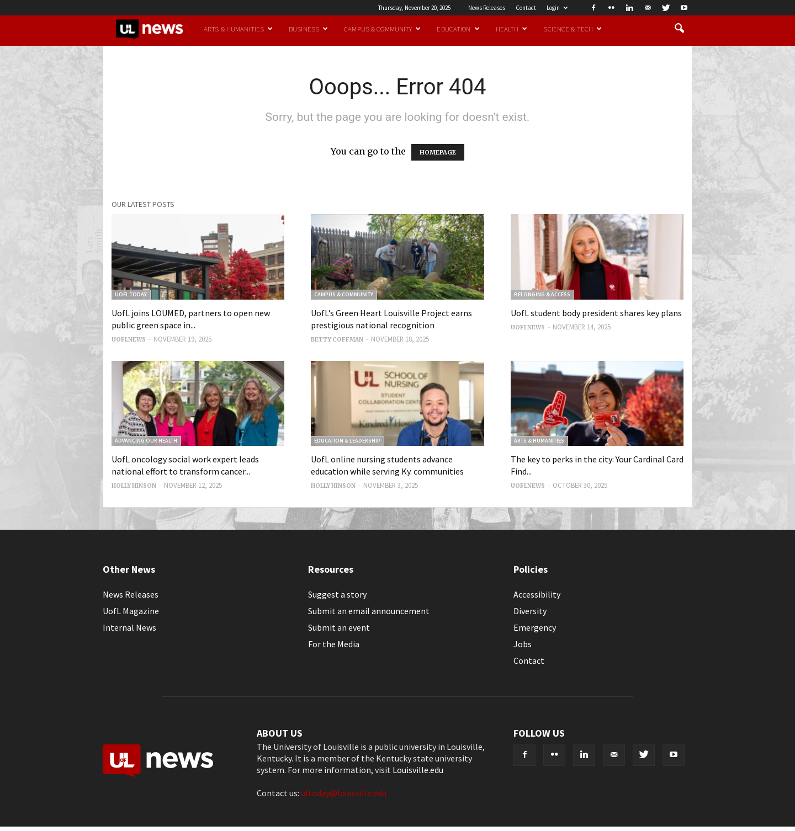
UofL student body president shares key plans (596, 312)
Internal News (129, 627)
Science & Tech (572, 28)
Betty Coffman (337, 339)
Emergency (534, 627)
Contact (526, 8)
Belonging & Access (542, 294)
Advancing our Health (146, 440)
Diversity (530, 610)
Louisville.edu (418, 769)
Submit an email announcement (369, 610)
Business (308, 28)
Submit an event (339, 627)
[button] (679, 28)
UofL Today (131, 294)
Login (557, 8)
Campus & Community (382, 28)
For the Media (333, 643)
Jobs (522, 643)
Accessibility (536, 594)
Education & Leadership (347, 440)
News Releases (486, 8)
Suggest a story (337, 594)
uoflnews (129, 339)
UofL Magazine (131, 610)
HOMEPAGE (438, 152)
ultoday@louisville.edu (343, 792)
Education (458, 28)
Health (512, 28)
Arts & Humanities (238, 28)
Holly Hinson (134, 485)
